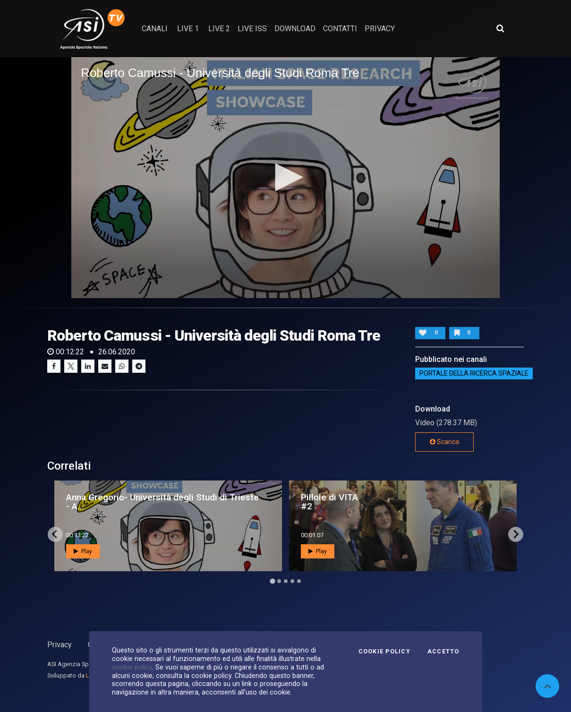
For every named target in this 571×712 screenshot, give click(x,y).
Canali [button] (155, 28)
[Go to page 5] (299, 581)
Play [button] (83, 551)
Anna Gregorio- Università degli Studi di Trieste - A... (162, 502)
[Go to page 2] (279, 581)
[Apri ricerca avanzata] (500, 28)
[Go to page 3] (286, 581)
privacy (380, 28)
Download (294, 28)
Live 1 (188, 28)
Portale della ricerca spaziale (473, 373)
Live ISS (252, 28)
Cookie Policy (384, 651)
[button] (286, 177)
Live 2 (219, 28)
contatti (340, 28)
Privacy (59, 644)
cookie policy (132, 667)
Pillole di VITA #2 (329, 502)
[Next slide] (515, 534)
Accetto (443, 651)
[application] (285, 177)
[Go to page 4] (292, 581)
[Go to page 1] (272, 580)
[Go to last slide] (55, 534)
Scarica (444, 442)
